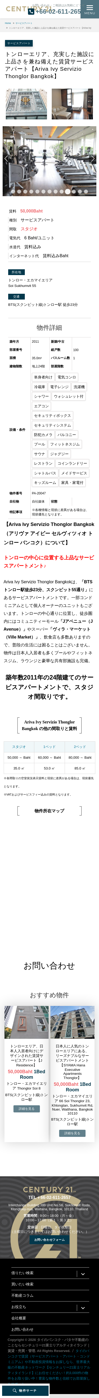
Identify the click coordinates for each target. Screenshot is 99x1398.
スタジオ (19, 747)
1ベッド (49, 747)
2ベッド (80, 747)
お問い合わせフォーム (49, 1240)
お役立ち (18, 1307)
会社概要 (18, 1318)
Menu (89, 13)
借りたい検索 (22, 1273)
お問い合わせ (22, 1329)
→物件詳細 (26, 1108)
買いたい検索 (22, 1284)
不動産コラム (22, 1296)
